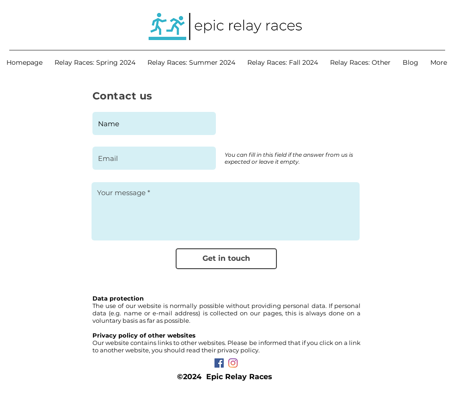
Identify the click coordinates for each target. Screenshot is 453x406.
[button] (95, 62)
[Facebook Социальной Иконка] (219, 363)
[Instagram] (233, 363)
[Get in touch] (226, 258)
